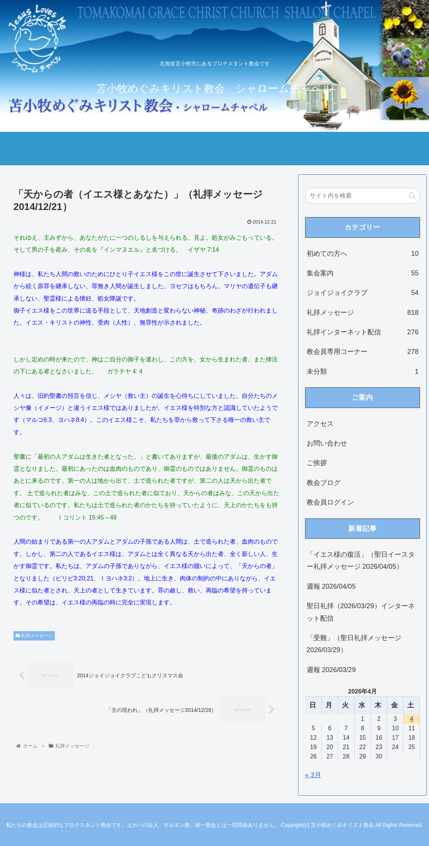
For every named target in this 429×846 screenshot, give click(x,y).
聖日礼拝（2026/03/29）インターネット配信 (361, 612)
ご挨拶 (317, 463)
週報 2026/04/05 (331, 586)
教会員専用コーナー (363, 352)
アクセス (320, 424)
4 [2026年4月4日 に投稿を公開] (411, 719)
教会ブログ (323, 482)
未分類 (363, 372)
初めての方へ (363, 254)
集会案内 (363, 273)
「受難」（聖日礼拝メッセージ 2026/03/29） (354, 644)
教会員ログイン (330, 502)
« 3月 (313, 775)
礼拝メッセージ (34, 635)
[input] (362, 196)
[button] (412, 195)
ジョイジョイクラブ (363, 293)
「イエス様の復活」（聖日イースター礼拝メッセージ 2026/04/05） (361, 560)
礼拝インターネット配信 (363, 332)
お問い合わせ (327, 443)
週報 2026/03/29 (331, 670)
